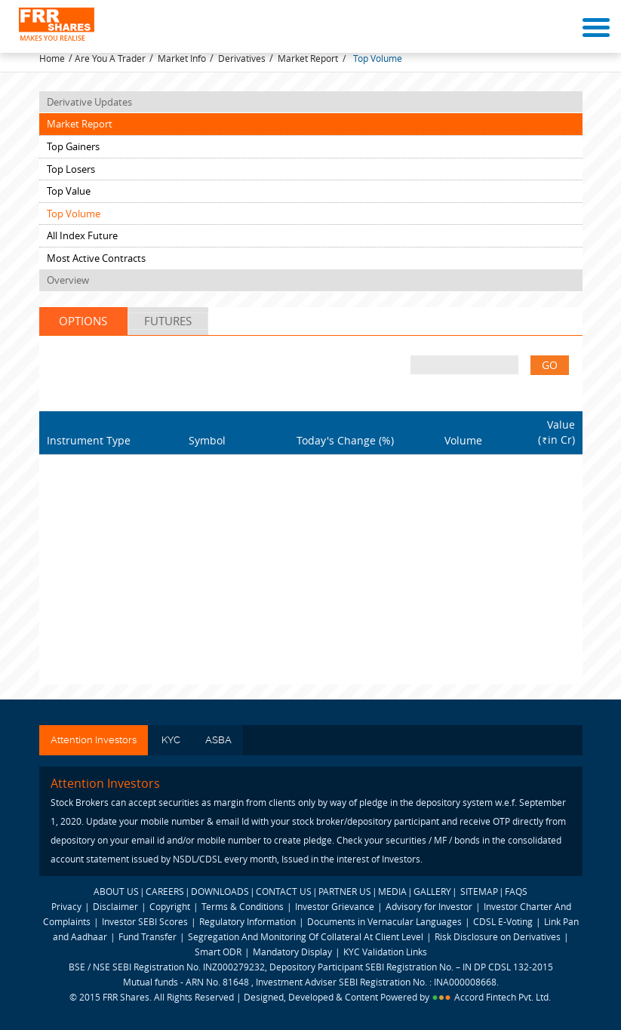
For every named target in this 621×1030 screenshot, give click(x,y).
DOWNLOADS (220, 891)
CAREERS (165, 891)
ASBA (218, 740)
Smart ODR (218, 951)
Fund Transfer (148, 936)
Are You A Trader (110, 58)
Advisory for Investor (429, 906)
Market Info (182, 58)
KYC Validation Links (385, 951)
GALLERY (432, 891)
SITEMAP (479, 891)
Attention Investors (94, 740)
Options (83, 320)
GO (550, 365)
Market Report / (312, 58)
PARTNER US (344, 891)
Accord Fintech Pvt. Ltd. (502, 997)
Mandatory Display (292, 951)
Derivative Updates (89, 102)
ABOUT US (116, 891)
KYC (170, 740)
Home (52, 58)
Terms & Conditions (242, 906)
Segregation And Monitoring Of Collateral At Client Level (307, 936)
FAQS (516, 891)
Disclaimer (115, 906)
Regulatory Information (247, 921)
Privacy (66, 906)
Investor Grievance (334, 906)
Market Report (79, 124)
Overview (68, 280)
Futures (168, 320)
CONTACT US (284, 891)
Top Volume (377, 58)
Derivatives (242, 58)
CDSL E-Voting (504, 921)
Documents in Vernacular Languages (384, 921)
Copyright (169, 906)
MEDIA (392, 891)
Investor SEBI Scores (145, 921)
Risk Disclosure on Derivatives (498, 936)
